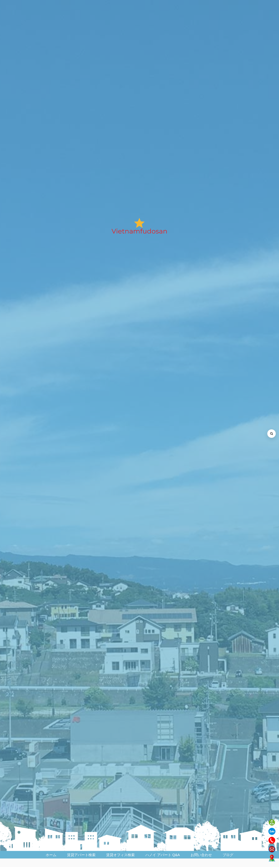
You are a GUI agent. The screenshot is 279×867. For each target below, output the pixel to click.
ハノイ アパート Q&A (162, 855)
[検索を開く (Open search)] (271, 433)
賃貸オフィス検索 (120, 855)
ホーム (51, 855)
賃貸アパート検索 (81, 855)
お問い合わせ (201, 855)
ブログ (228, 855)
